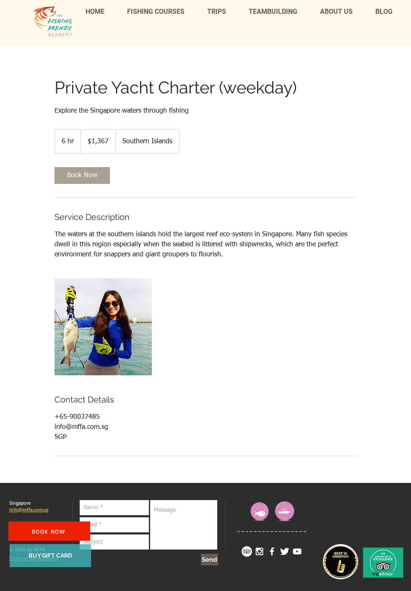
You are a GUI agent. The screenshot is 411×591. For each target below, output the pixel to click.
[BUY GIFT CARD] (50, 555)
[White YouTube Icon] (297, 551)
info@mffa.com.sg (28, 509)
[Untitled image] (103, 326)
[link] (82, 175)
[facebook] (272, 551)
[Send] (209, 559)
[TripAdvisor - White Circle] (247, 551)
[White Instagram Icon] (259, 551)
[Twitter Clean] (284, 551)
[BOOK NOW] (49, 531)
